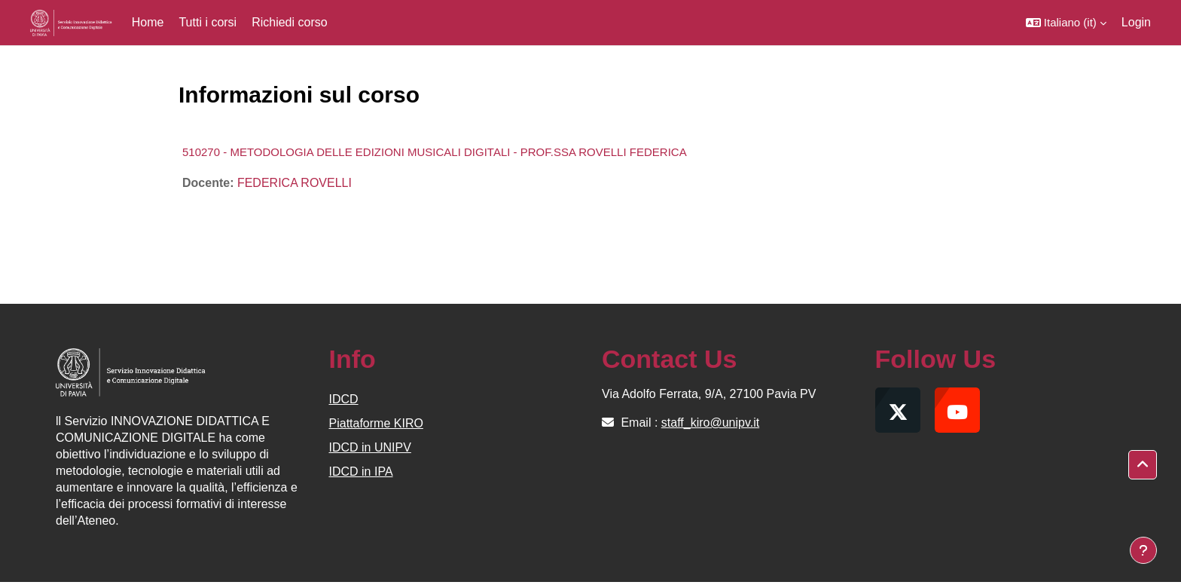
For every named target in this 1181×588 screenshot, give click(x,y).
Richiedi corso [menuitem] (289, 22)
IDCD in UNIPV (370, 447)
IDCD (344, 399)
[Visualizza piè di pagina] (1143, 550)
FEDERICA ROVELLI (294, 182)
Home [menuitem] (148, 22)
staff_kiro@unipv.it (710, 422)
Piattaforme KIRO (376, 423)
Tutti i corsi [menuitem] (208, 22)
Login (1136, 22)
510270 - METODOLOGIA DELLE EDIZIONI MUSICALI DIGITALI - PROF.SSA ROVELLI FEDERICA (434, 151)
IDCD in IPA (361, 471)
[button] (1066, 22)
